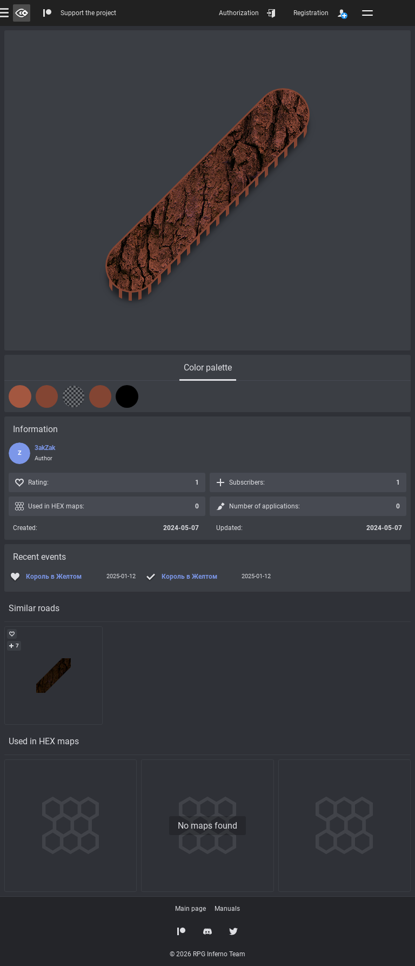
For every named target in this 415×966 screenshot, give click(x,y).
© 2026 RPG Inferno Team (207, 954)
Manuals (227, 908)
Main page (190, 908)
